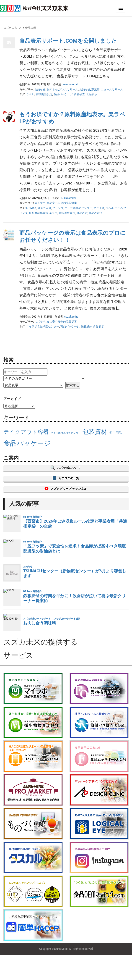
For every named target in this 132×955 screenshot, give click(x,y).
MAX (33, 208)
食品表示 (91, 94)
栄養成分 (86, 326)
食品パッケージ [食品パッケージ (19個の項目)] (27, 443)
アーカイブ (12, 399)
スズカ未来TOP (12, 27)
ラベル (30, 94)
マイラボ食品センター (78, 208)
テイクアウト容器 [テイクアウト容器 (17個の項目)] (26, 432)
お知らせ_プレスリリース (62, 89)
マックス (98, 208)
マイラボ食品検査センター (42, 326)
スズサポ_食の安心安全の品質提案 (55, 203)
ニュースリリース (112, 89)
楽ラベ (53, 213)
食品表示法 (95, 213)
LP (27, 208)
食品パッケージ (63, 94)
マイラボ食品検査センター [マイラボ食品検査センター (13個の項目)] (66, 432)
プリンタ (57, 208)
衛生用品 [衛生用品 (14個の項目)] (115, 433)
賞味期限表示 (67, 213)
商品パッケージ (70, 326)
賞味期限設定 (44, 94)
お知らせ (39, 89)
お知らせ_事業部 (89, 89)
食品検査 (79, 94)
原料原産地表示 (38, 213)
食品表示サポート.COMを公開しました (68, 41)
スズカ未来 (44, 208)
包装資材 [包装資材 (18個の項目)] (95, 431)
